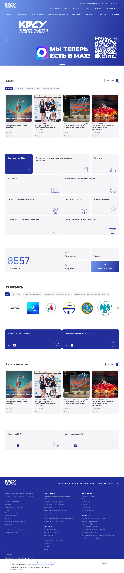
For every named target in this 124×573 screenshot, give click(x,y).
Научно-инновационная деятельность (17, 527)
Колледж (46, 546)
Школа (46, 549)
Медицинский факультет (90, 532)
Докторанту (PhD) (88, 510)
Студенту (85, 499)
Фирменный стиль (10, 516)
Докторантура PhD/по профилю (54, 541)
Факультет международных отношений (94, 529)
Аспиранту (85, 504)
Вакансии (8, 504)
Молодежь (8, 524)
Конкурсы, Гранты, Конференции (54, 504)
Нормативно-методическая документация (57, 496)
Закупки (7, 518)
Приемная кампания (50, 529)
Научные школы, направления (53, 516)
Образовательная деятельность (15, 530)
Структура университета (13, 499)
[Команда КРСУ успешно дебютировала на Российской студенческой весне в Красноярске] (105, 116)
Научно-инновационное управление (55, 510)
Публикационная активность (53, 499)
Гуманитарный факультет (90, 527)
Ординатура (47, 543)
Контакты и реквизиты (12, 501)
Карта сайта (8, 555)
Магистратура (48, 535)
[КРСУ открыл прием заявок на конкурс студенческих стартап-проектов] (19, 116)
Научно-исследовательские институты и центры (59, 519)
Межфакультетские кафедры (91, 538)
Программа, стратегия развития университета (19, 496)
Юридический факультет (90, 524)
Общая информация (11, 533)
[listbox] (82, 3)
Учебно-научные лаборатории (53, 521)
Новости (7, 510)
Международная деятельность (15, 521)
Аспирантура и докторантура (53, 513)
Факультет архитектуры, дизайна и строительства (98, 535)
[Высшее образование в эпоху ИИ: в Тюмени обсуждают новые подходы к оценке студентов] (76, 116)
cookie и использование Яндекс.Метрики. (41, 564)
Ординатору (86, 507)
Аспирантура (48, 538)
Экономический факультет (90, 521)
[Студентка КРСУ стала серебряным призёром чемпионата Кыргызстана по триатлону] (47, 116)
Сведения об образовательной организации (19, 493)
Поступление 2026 (88, 496)
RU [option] (80, 3)
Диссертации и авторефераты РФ (54, 502)
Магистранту (86, 502)
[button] (59, 64)
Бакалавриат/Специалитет (52, 532)
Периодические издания (12, 513)
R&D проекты (48, 507)
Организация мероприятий (13, 507)
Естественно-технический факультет (94, 518)
